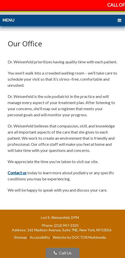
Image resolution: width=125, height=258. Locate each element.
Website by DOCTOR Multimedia (79, 237)
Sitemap (20, 237)
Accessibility (40, 237)
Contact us (17, 172)
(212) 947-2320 (66, 225)
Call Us (63, 252)
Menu (9, 20)
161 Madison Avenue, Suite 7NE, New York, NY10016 (69, 230)
